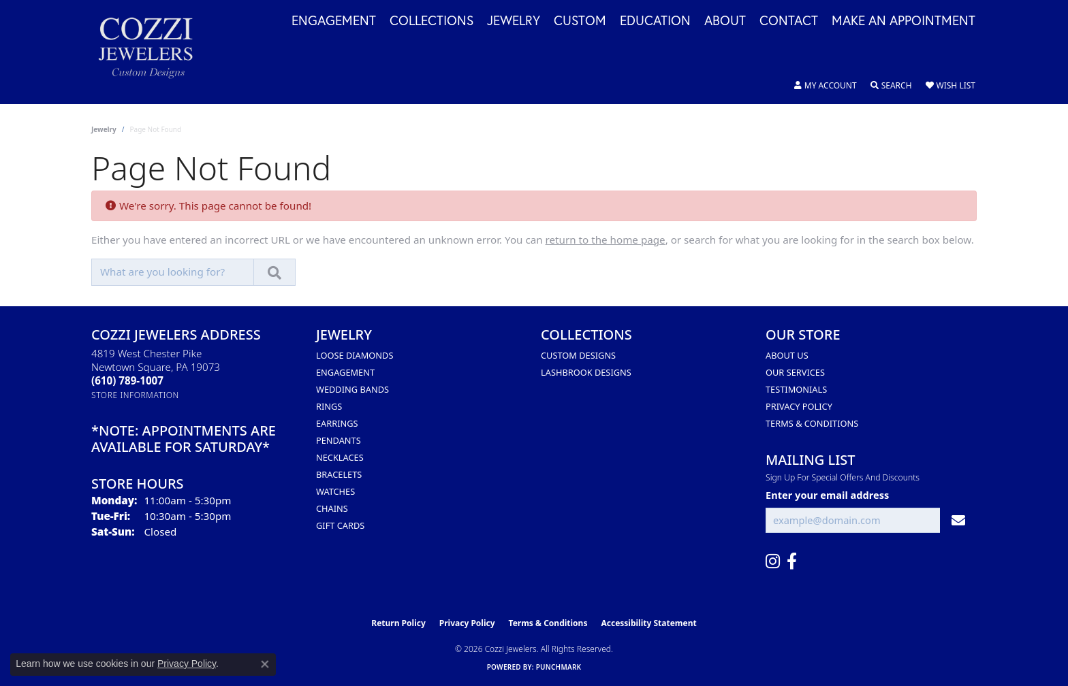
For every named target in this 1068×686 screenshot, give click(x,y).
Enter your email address (827, 495)
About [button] (725, 21)
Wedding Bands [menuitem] (352, 389)
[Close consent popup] (265, 664)
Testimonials (796, 389)
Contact (788, 21)
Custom (580, 21)
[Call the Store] (127, 380)
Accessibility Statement (648, 623)
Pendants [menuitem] (338, 440)
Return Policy (398, 623)
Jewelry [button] (513, 21)
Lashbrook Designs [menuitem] (586, 372)
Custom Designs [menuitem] (578, 355)
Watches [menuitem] (335, 491)
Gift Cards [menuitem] (340, 525)
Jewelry (103, 129)
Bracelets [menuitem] (339, 474)
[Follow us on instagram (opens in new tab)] (773, 561)
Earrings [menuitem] (337, 423)
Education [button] (655, 21)
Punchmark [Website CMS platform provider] (559, 667)
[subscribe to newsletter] (958, 520)
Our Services (795, 372)
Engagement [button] (334, 21)
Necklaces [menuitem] (340, 457)
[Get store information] (135, 395)
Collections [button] (431, 21)
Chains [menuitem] (332, 508)
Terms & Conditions (812, 423)
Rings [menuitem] (329, 406)
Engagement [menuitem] (345, 372)
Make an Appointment (903, 21)
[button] (825, 86)
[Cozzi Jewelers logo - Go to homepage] (153, 52)
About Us (787, 355)
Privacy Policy (799, 406)
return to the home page (605, 239)
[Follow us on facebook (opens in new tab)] (792, 561)
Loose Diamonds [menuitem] (354, 355)
